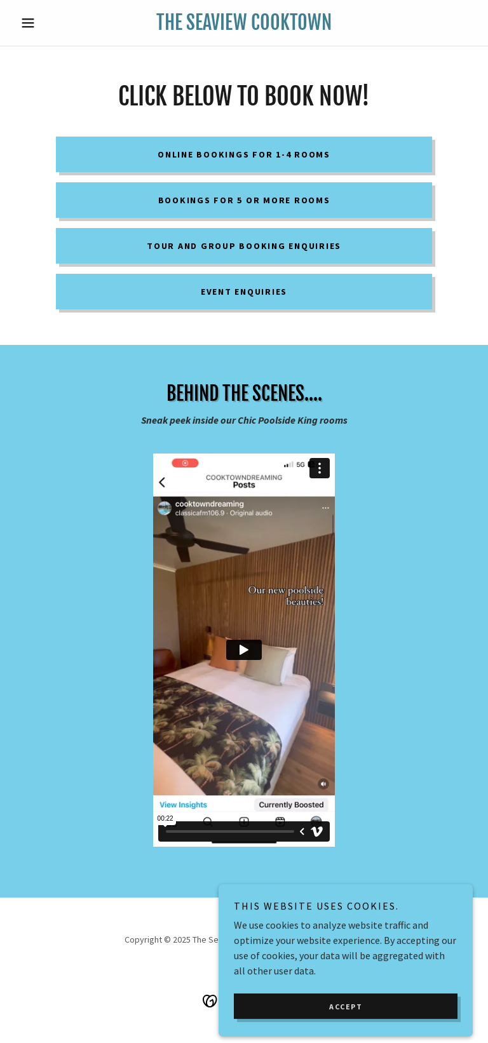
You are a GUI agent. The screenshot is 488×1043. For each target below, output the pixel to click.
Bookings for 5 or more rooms (244, 200)
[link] (244, 26)
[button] (49, 23)
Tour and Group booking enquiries (244, 246)
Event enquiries (244, 291)
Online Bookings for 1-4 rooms (244, 154)
